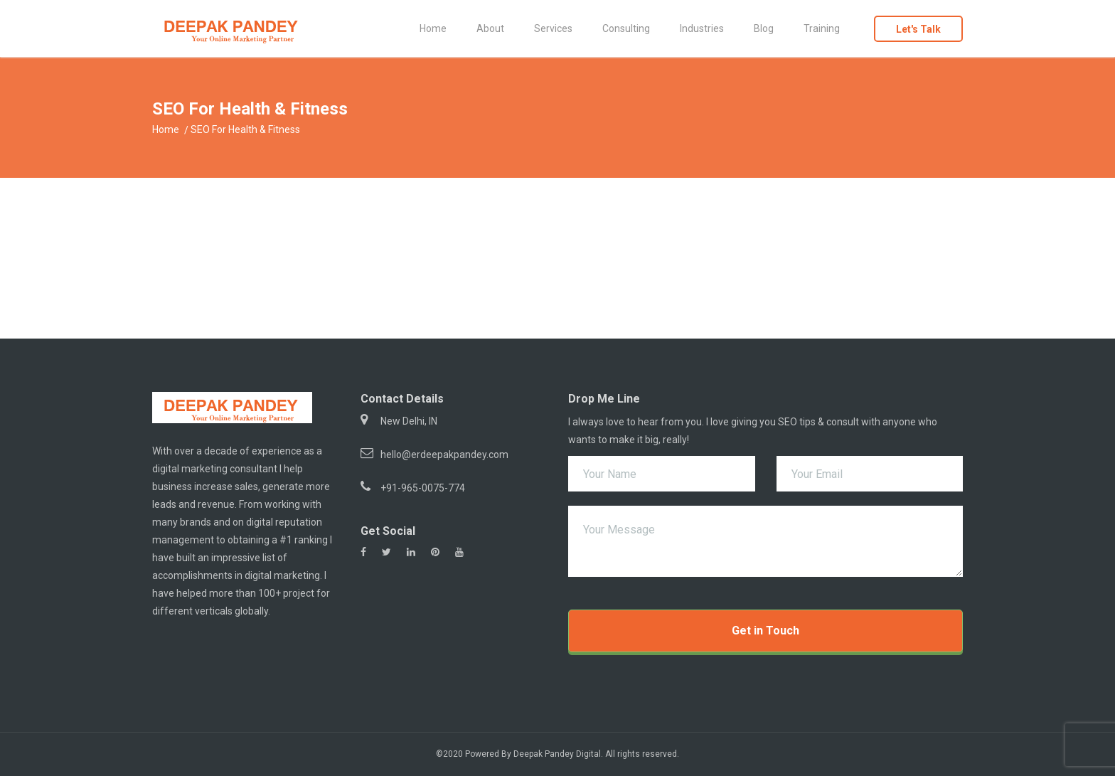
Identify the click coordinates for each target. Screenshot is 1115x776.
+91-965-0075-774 (422, 488)
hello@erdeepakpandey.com (444, 454)
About (490, 28)
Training (822, 28)
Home (433, 28)
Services (553, 28)
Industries (702, 28)
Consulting (626, 28)
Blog (764, 28)
